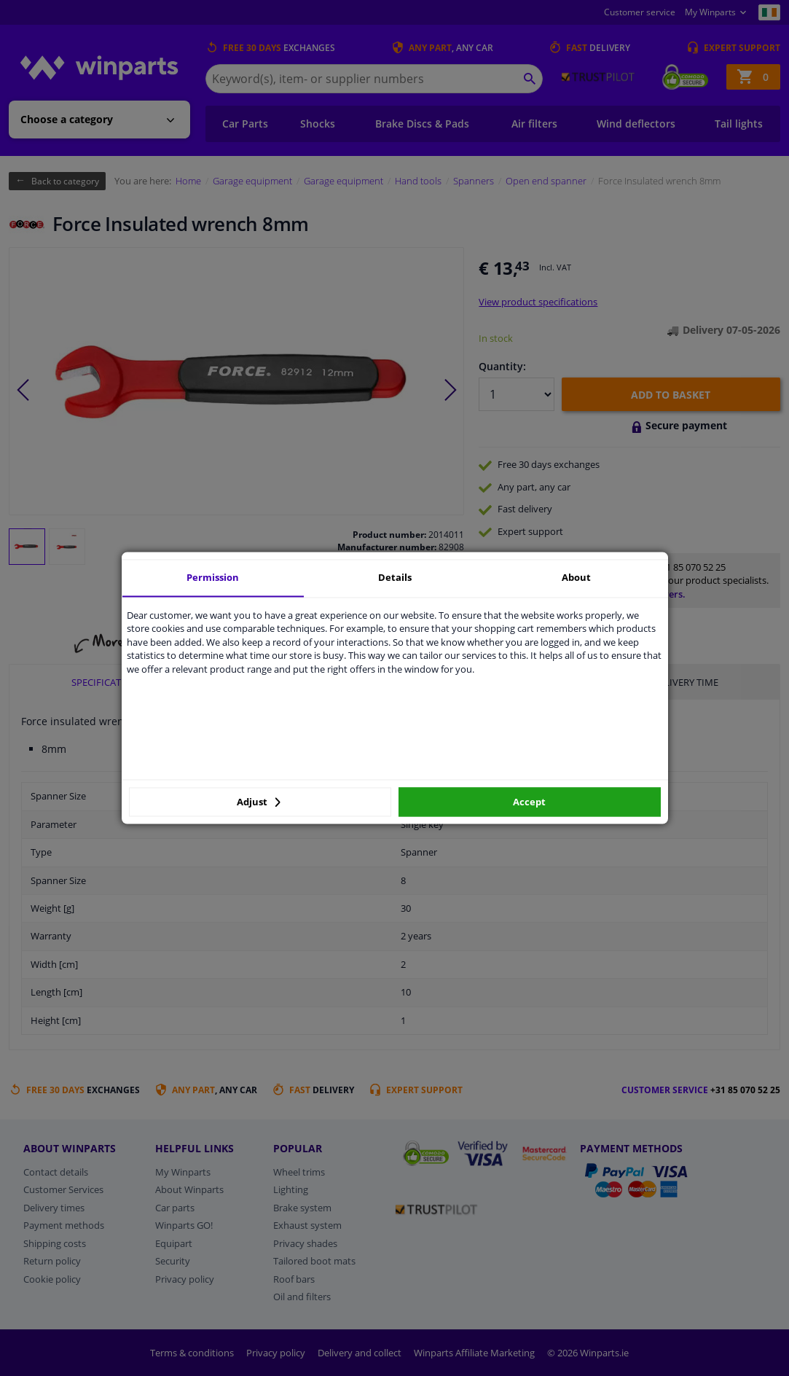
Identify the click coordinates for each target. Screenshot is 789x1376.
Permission (213, 577)
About (576, 577)
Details (395, 577)
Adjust (258, 801)
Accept (529, 801)
